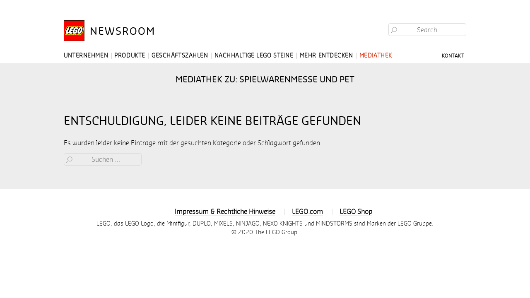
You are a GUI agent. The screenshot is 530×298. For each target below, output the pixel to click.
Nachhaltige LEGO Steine (254, 55)
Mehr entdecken (326, 55)
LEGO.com (307, 211)
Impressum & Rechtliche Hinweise (225, 211)
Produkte (129, 55)
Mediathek (375, 55)
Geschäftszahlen (180, 55)
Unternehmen (86, 55)
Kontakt (453, 55)
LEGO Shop (356, 211)
